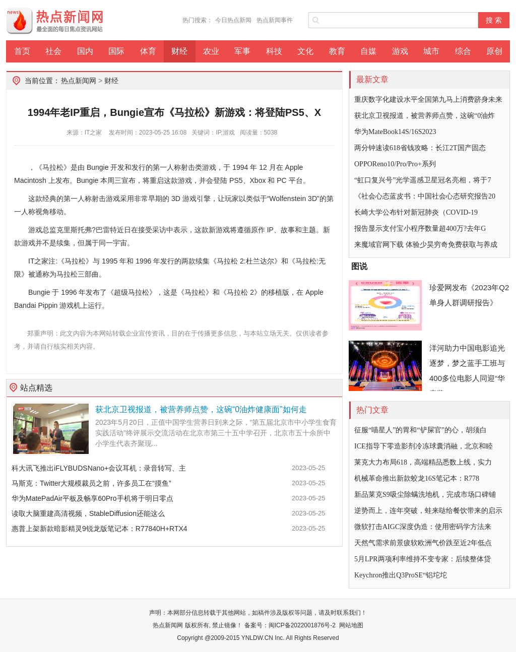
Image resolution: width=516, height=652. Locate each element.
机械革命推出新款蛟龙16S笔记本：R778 (416, 478)
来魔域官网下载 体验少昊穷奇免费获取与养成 (425, 244)
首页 (22, 51)
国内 (85, 51)
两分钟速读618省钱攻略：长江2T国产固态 (420, 148)
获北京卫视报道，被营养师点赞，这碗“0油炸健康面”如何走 (201, 409)
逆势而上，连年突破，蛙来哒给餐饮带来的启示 (428, 510)
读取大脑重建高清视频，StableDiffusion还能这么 (88, 513)
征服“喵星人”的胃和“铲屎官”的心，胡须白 (420, 430)
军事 (242, 51)
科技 (274, 51)
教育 (337, 51)
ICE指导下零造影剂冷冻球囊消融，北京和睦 (423, 446)
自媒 (368, 51)
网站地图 (351, 625)
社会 (53, 51)
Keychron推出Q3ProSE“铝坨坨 (400, 575)
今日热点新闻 (233, 20)
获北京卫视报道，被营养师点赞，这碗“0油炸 (424, 115)
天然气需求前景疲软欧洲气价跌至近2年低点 (423, 543)
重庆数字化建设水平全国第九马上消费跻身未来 (428, 99)
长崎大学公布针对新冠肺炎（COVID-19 (416, 212)
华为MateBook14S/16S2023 (395, 132)
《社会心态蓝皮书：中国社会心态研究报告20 (424, 196)
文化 (305, 51)
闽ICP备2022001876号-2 (302, 625)
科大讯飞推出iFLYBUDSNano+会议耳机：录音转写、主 (99, 468)
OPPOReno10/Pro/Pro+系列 (395, 164)
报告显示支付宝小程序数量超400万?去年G (420, 228)
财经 (179, 51)
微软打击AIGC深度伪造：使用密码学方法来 (422, 527)
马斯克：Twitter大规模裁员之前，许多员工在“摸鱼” (91, 483)
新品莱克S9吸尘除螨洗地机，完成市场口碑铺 (425, 494)
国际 (116, 51)
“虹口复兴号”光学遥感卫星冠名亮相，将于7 (422, 180)
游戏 (400, 51)
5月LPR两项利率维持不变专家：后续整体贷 (422, 559)
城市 (431, 51)
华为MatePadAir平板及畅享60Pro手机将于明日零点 (92, 498)
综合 (463, 51)
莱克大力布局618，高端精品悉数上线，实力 (423, 462)
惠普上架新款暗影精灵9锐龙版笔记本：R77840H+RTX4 (99, 529)
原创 (494, 51)
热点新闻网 (78, 81)
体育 (148, 51)
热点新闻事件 (274, 20)
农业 (211, 51)
